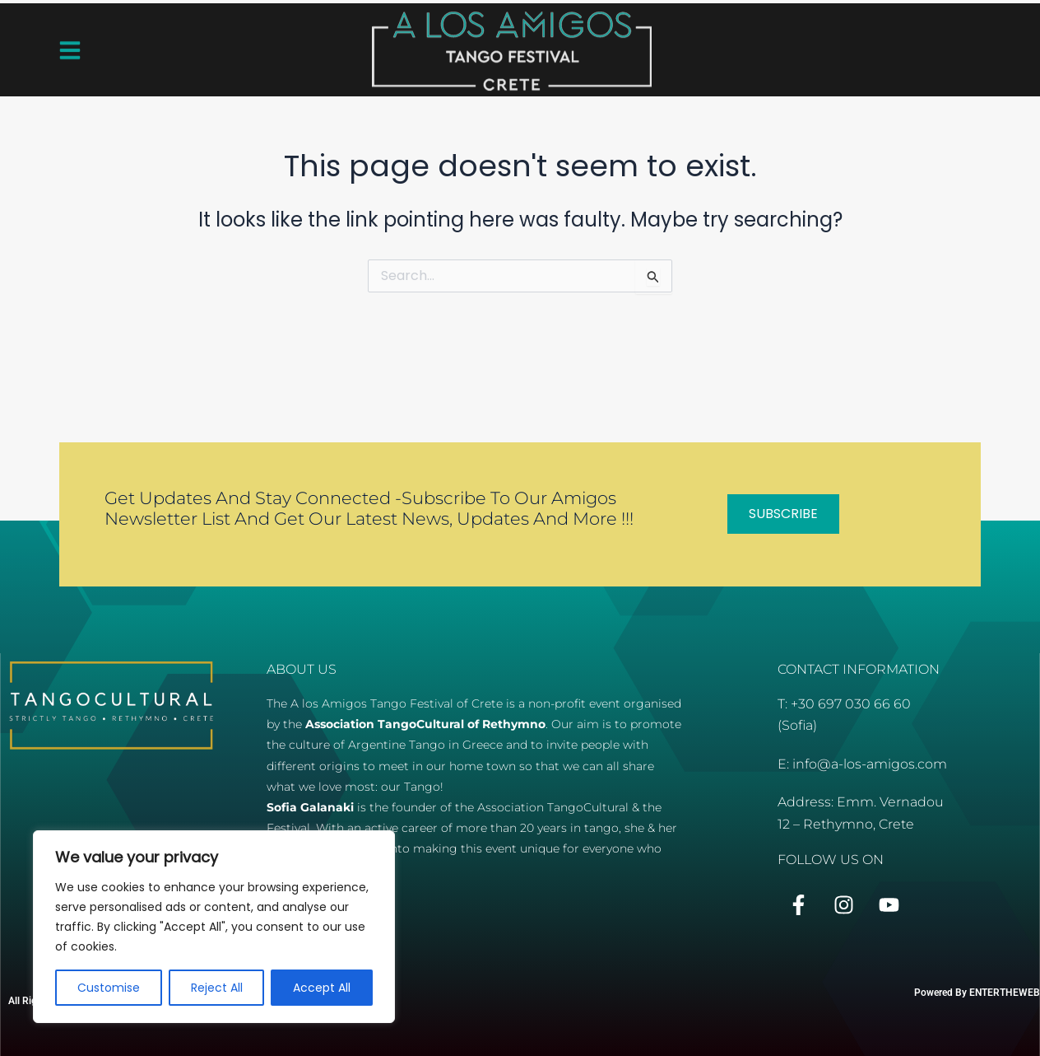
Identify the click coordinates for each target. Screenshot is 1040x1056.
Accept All (322, 987)
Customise (108, 987)
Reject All (217, 987)
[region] (214, 926)
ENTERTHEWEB (1004, 992)
